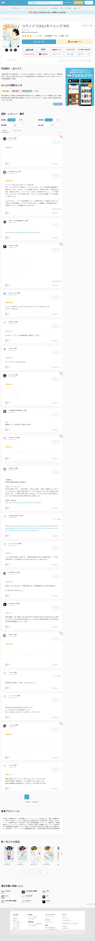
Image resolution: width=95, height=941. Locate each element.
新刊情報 (15, 918)
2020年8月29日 (13, 140)
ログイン (89, 2)
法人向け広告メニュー (67, 920)
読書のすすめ (16, 928)
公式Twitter (64, 926)
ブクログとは (67, 2)
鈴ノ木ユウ (25, 29)
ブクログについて (49, 916)
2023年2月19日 (13, 323)
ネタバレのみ (17, 130)
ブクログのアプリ (49, 922)
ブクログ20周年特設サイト (51, 929)
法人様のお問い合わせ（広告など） (70, 923)
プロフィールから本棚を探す (35, 923)
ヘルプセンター (66, 918)
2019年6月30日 (13, 545)
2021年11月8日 (13, 470)
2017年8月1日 (12, 605)
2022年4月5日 (12, 412)
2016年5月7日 (12, 767)
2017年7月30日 (13, 636)
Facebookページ (66, 928)
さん (11, 138)
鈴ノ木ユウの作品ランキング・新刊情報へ (32, 872)
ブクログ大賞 (16, 924)
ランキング (15, 916)
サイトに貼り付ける (11, 59)
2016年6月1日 (12, 726)
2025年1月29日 (13, 222)
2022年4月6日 (12, 376)
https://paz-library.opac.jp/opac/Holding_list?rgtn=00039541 (22, 232)
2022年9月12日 (13, 350)
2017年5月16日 (13, 674)
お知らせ (64, 916)
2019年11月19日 (13, 173)
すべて (5, 130)
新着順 (20, 120)
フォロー (56, 142)
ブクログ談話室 (16, 922)
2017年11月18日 (13, 574)
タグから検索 (31, 918)
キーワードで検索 (32, 916)
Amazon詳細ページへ (75, 41)
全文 (58, 120)
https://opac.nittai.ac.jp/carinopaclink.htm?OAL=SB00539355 (23, 502)
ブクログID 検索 (32, 925)
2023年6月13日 (13, 295)
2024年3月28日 (13, 247)
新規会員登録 (78, 2)
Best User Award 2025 (50, 927)
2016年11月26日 (13, 697)
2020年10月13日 (13, 517)
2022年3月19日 (13, 439)
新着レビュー (16, 920)
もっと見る (58, 104)
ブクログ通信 (16, 926)
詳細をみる (55, 164)
